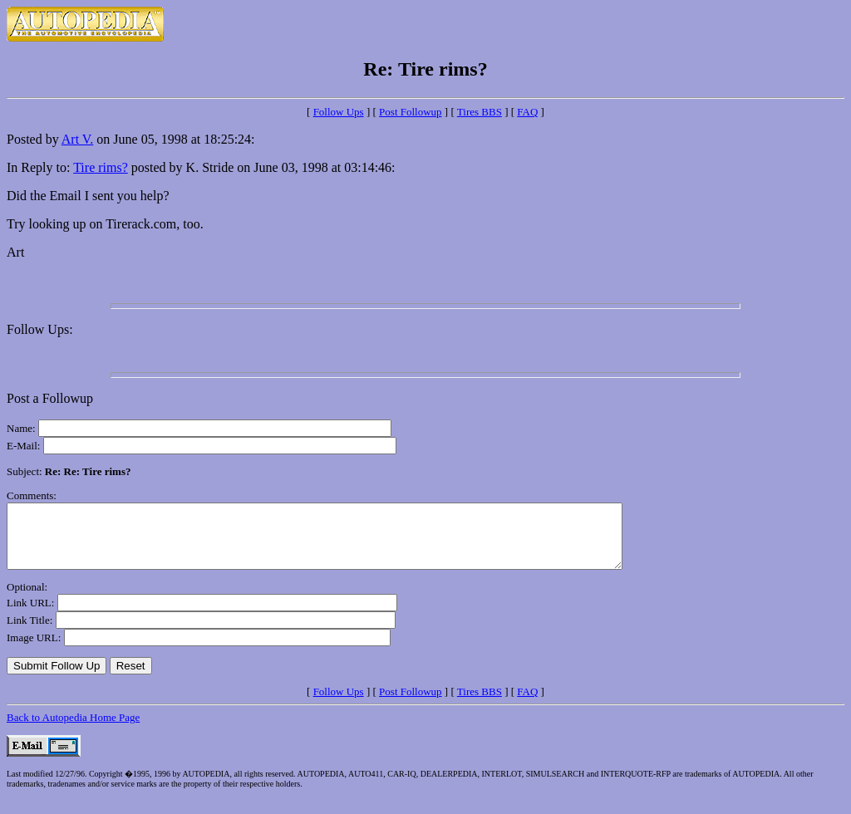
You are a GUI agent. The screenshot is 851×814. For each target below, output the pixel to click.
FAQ (527, 111)
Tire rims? (100, 167)
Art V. (77, 139)
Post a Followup (50, 398)
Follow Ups (338, 111)
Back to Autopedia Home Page (73, 729)
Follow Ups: (40, 329)
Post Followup (410, 111)
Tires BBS (479, 111)
